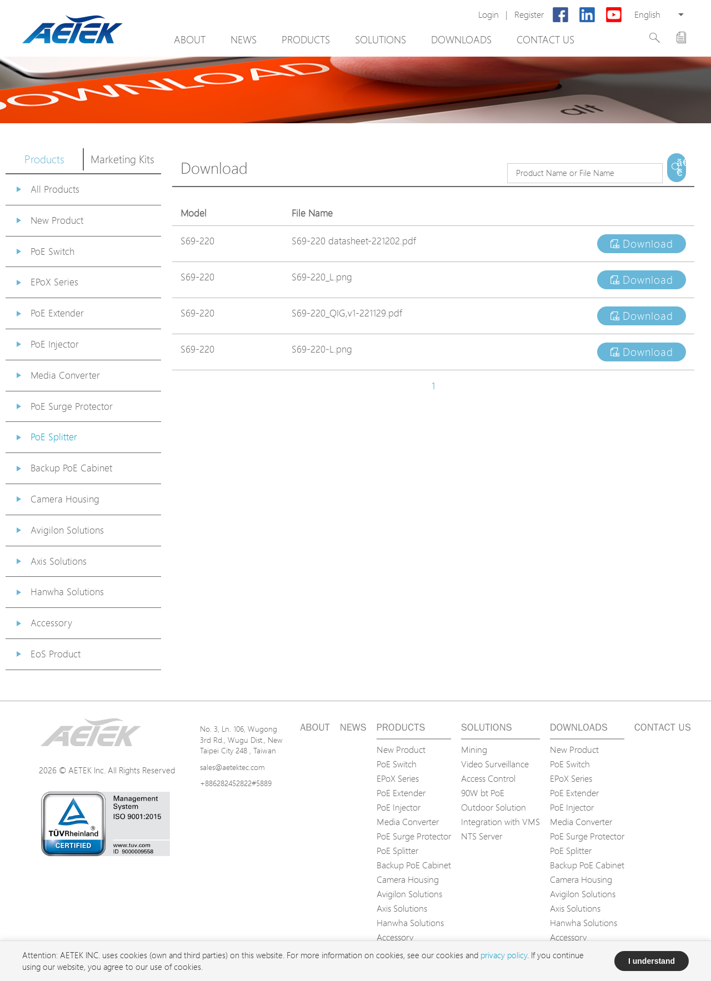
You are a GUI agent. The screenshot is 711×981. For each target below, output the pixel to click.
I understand (651, 961)
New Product (57, 220)
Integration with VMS (500, 821)
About (190, 39)
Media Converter (65, 375)
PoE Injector (55, 344)
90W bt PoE (482, 792)
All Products (55, 189)
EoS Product (56, 654)
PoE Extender (57, 313)
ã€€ (681, 167)
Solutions (380, 39)
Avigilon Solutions (67, 530)
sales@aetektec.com (232, 767)
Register (529, 15)
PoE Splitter (54, 436)
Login (488, 15)
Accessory (51, 622)
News (244, 39)
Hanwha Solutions (67, 591)
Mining (474, 749)
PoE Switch (52, 251)
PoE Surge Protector (72, 406)
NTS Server (481, 836)
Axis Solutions (59, 561)
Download (641, 243)
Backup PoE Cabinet (71, 468)
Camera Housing (65, 499)
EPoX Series (54, 282)
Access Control (488, 778)
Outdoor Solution (493, 807)
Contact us (545, 39)
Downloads (461, 39)
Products (306, 39)
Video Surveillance (495, 763)
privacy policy (503, 955)
